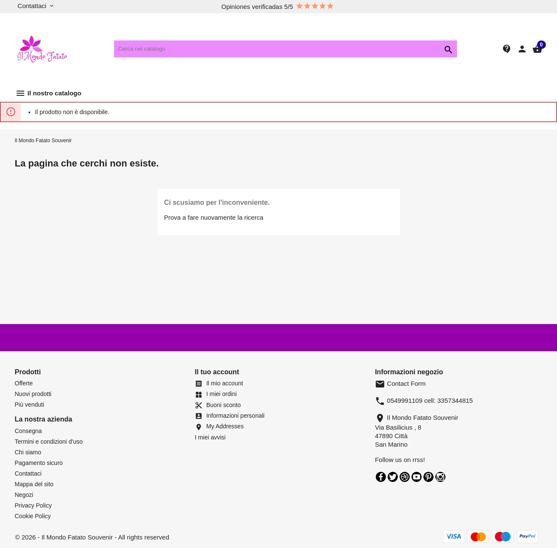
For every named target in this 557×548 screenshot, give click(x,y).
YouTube (416, 477)
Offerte (24, 383)
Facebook (381, 477)
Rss (405, 477)
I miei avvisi (210, 437)
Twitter (393, 477)
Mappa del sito (34, 484)
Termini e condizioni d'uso (49, 441)
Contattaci (28, 473)
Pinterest (428, 477)
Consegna (28, 430)
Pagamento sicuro (39, 462)
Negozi (24, 494)
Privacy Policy (33, 505)
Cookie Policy (33, 516)
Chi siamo (28, 452)
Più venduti (29, 404)
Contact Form (400, 383)
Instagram (440, 477)
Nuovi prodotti (33, 393)
